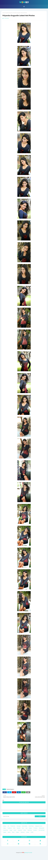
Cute (26, 828)
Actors (15, 830)
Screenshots (5, 830)
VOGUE (32, 832)
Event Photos (31, 826)
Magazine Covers (38, 826)
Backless (35, 830)
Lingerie (4, 832)
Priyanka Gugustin (9, 12)
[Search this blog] (18, 816)
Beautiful (18, 828)
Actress (4, 826)
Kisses (25, 830)
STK (4, 18)
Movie (13, 832)
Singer (11, 830)
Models (30, 828)
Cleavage (18, 826)
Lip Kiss (9, 832)
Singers (17, 832)
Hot (8, 826)
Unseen (27, 832)
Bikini (14, 828)
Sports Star (30, 830)
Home (3, 12)
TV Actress (35, 828)
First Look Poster (41, 830)
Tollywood (22, 832)
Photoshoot (13, 826)
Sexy (23, 828)
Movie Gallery (24, 826)
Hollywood (20, 830)
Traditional (10, 828)
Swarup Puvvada (28, 852)
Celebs (4, 828)
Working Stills (41, 828)
